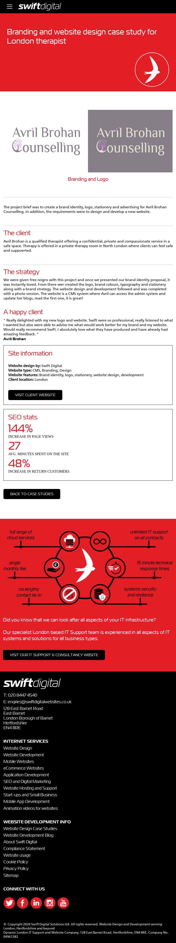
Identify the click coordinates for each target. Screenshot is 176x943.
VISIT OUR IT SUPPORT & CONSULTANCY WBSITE (54, 655)
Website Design (17, 748)
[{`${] (7, 907)
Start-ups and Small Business (30, 795)
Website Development (23, 755)
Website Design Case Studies (30, 829)
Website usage (17, 855)
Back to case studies (31, 494)
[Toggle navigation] (9, 6)
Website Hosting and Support (30, 788)
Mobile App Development (26, 802)
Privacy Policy (16, 869)
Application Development (26, 775)
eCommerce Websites (23, 768)
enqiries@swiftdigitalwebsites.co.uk (40, 702)
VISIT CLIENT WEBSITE (35, 395)
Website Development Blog (28, 835)
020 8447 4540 (22, 695)
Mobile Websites (18, 762)
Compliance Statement (24, 849)
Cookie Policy (15, 862)
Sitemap (11, 876)
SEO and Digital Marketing (27, 782)
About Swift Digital (20, 842)
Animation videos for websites (30, 809)
